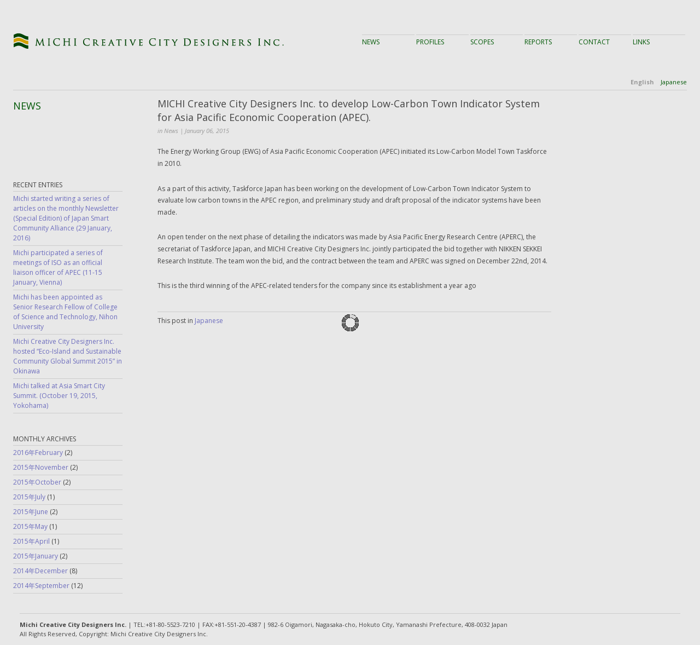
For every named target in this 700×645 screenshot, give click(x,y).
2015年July (29, 497)
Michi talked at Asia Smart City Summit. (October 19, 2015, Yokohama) (59, 395)
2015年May (30, 526)
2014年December (40, 570)
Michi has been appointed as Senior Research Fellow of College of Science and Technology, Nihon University (65, 311)
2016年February (38, 452)
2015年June (30, 511)
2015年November (40, 467)
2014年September (41, 585)
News (371, 42)
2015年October (37, 482)
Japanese (674, 82)
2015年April (31, 541)
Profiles (430, 42)
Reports (538, 42)
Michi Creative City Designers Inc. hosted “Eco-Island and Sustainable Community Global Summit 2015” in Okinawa (67, 356)
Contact (594, 42)
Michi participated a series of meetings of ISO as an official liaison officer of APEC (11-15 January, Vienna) (58, 267)
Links (641, 42)
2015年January (35, 556)
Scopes (482, 42)
